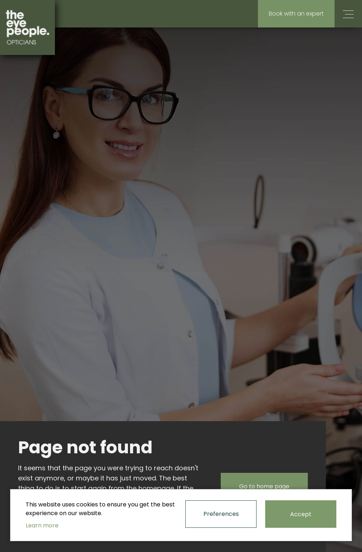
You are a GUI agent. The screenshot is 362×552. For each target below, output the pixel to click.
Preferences (221, 514)
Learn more (42, 525)
